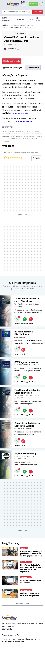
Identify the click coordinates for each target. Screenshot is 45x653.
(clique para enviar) (19, 113)
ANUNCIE (33, 4)
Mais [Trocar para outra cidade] (38, 19)
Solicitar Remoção (11, 61)
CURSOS (31, 19)
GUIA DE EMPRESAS (6, 19)
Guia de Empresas (18, 25)
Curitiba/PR (6, 25)
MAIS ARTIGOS (22, 603)
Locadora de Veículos (11, 27)
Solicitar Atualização (12, 68)
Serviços (30, 25)
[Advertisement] (18, 189)
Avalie (36, 158)
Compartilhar (32, 68)
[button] (4, 4)
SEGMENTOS (21, 19)
